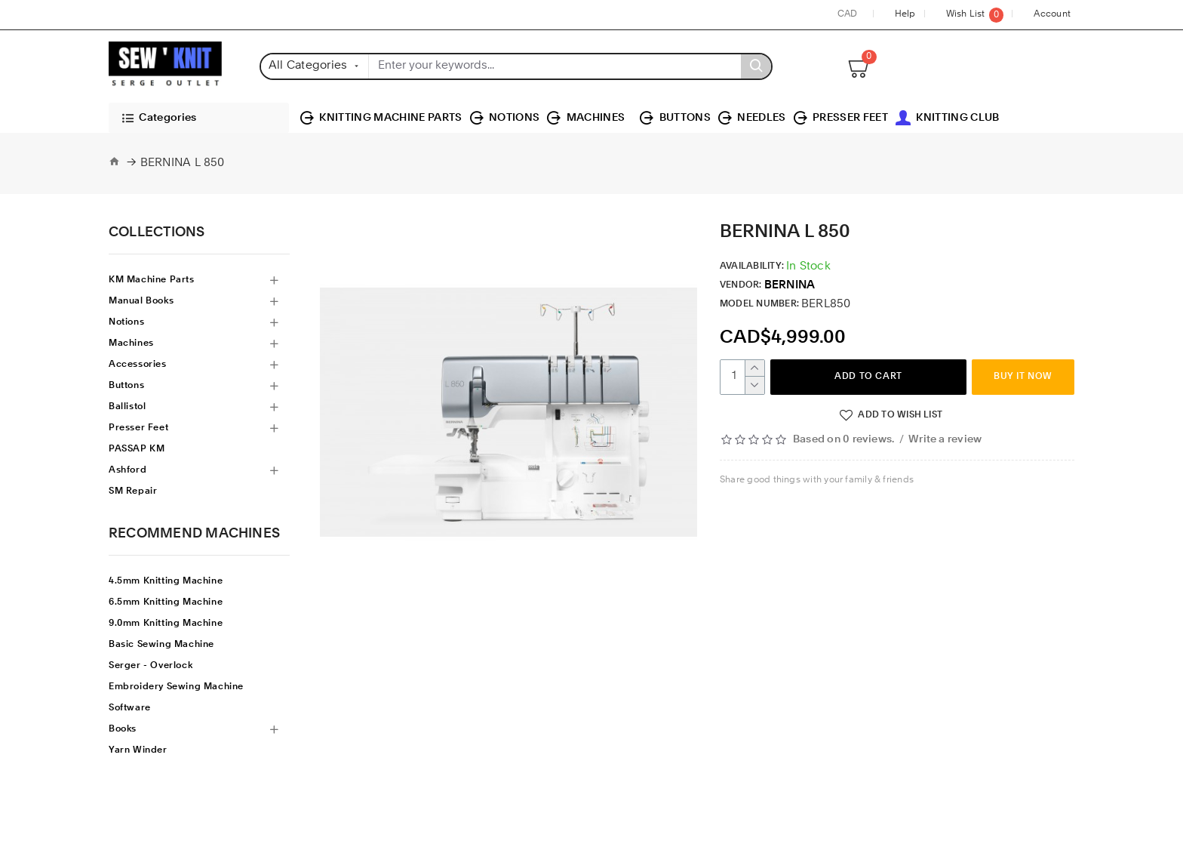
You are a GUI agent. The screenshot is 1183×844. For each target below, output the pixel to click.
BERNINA (790, 285)
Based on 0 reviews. (843, 440)
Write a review (945, 440)
